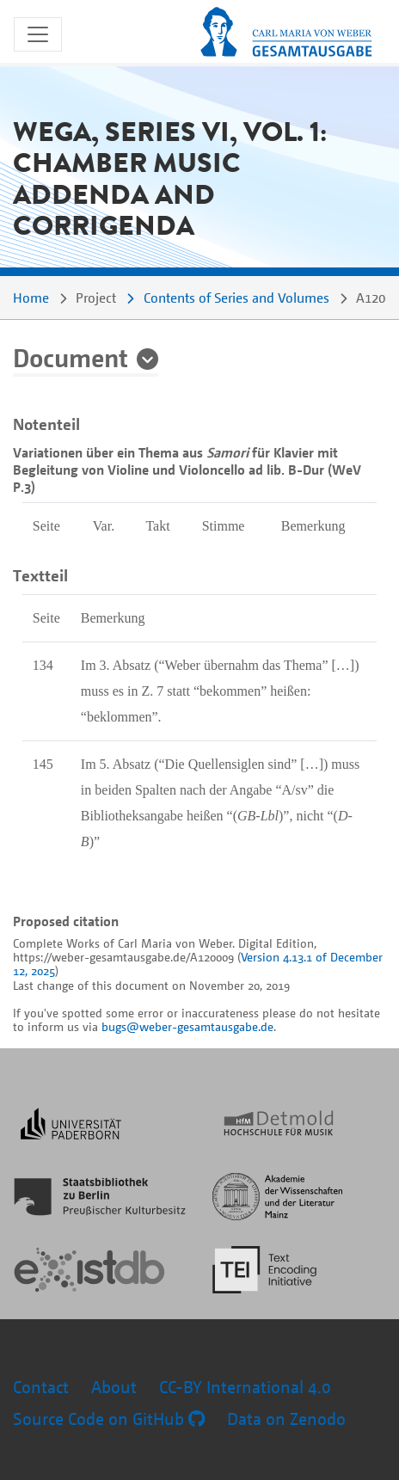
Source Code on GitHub (109, 1418)
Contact (41, 1386)
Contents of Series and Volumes (236, 297)
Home (31, 297)
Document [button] (70, 357)
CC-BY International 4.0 (245, 1386)
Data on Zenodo (286, 1418)
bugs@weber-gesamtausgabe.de (187, 1026)
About (114, 1386)
